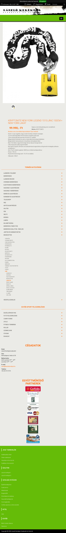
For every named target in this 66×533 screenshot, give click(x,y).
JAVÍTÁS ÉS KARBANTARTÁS (12, 232)
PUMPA (6, 262)
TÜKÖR (6, 269)
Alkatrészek (4, 490)
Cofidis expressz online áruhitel (10, 505)
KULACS (7, 249)
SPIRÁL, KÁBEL (10, 286)
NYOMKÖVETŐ (8, 255)
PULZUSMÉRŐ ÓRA (9, 260)
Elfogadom (42, 1)
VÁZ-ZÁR (8, 295)
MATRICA (7, 253)
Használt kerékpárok (7, 499)
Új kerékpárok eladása (7, 496)
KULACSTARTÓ (8, 251)
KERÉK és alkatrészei (11, 194)
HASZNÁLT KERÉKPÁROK (11, 191)
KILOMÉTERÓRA (9, 223)
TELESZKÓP (7, 199)
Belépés (27, 4)
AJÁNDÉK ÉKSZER (9, 179)
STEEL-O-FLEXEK (10, 287)
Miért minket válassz (7, 523)
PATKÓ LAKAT (9, 282)
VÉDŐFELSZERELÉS (10, 300)
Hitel (2, 514)
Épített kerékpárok (6, 484)
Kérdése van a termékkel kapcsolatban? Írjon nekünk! (23, 131)
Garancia (4, 526)
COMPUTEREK (8, 319)
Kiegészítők (4, 493)
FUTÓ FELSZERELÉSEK (11, 316)
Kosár (47, 4)
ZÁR (6, 271)
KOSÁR (6, 247)
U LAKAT (8, 293)
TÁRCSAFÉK (9, 291)
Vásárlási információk (7, 460)
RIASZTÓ (8, 284)
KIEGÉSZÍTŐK (8, 235)
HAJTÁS (6, 208)
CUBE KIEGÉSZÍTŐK (9, 242)
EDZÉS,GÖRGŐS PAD (10, 313)
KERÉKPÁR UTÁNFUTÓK (11, 226)
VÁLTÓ (6, 214)
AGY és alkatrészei (10, 205)
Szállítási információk (7, 463)
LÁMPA (6, 220)
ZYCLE (6, 322)
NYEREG (6, 217)
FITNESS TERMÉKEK (10, 324)
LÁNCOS (8, 280)
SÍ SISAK (6, 333)
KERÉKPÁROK (8, 176)
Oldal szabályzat (6, 457)
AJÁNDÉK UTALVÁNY (10, 173)
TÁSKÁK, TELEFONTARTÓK (11, 266)
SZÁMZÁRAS (9, 289)
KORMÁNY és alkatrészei (12, 197)
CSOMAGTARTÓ (9, 240)
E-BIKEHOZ (9, 273)
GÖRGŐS (8, 275)
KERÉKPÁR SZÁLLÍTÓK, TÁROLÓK (14, 229)
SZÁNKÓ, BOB (8, 330)
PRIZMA (7, 258)
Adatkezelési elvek (6, 454)
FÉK (5, 211)
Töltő (6, 267)
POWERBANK (8, 256)
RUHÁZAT (7, 336)
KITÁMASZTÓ (8, 245)
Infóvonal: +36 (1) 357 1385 (10, 4)
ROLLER (6, 327)
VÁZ (5, 202)
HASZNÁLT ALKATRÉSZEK (12, 188)
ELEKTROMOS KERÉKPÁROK (12, 185)
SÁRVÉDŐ (7, 264)
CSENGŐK (7, 238)
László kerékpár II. (6, 475)
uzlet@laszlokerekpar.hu (8, 366)
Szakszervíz (4, 487)
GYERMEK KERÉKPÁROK (11, 182)
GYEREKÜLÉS (8, 244)
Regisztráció (38, 4)
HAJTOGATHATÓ (10, 276)
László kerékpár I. (6, 472)
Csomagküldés (5, 502)
